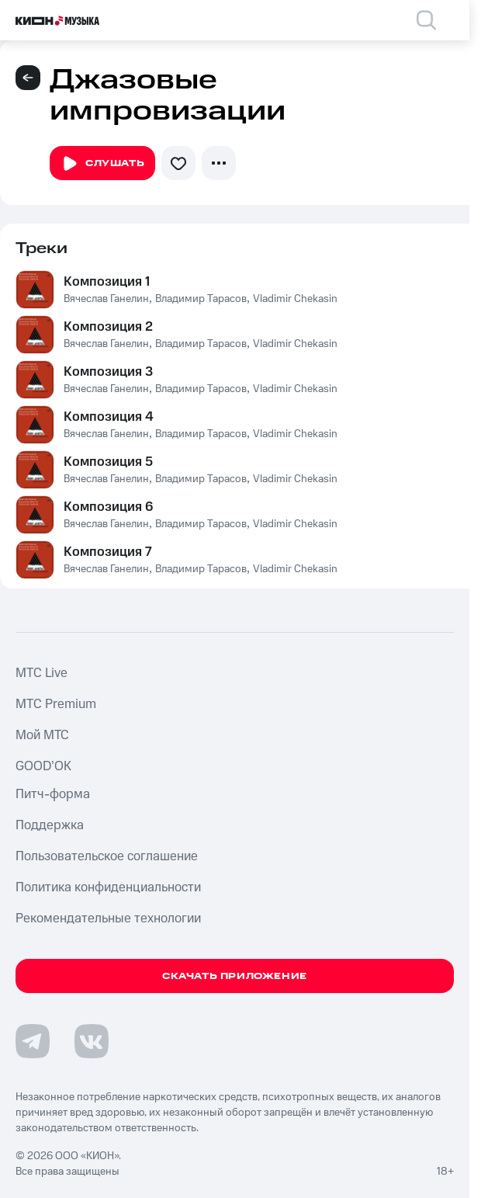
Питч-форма (53, 794)
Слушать (102, 164)
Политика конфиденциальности (108, 887)
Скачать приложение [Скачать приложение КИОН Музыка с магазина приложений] (234, 976)
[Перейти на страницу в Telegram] (33, 1041)
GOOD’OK (43, 766)
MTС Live (41, 673)
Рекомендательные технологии (108, 918)
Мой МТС (42, 735)
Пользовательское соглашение (107, 856)
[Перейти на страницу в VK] (91, 1041)
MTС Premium (56, 704)
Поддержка (50, 825)
